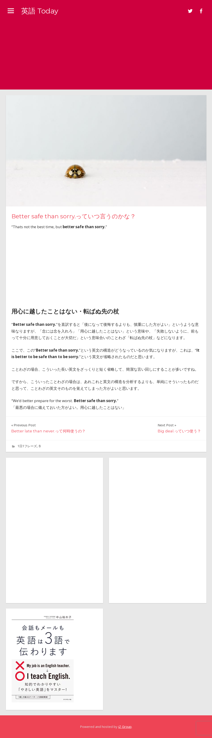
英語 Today (39, 11)
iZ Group (125, 726)
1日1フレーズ (27, 446)
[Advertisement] (106, 55)
